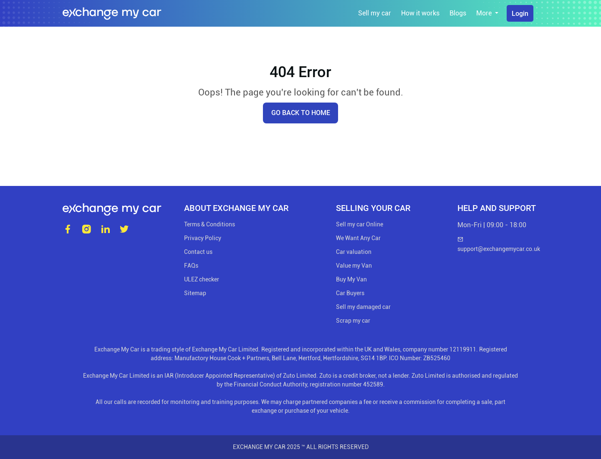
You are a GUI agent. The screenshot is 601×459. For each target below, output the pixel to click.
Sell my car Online (359, 224)
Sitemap (195, 293)
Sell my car (374, 13)
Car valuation (353, 251)
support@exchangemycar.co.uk (497, 244)
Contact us (198, 251)
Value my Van (354, 265)
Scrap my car (353, 320)
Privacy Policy (202, 238)
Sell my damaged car (363, 306)
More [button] (484, 13)
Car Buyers (350, 293)
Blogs (457, 13)
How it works (420, 13)
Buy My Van (351, 279)
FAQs (191, 265)
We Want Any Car (358, 238)
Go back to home (300, 113)
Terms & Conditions (209, 224)
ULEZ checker (201, 279)
